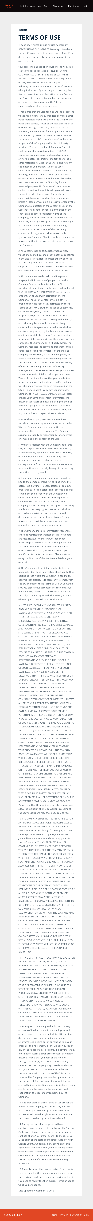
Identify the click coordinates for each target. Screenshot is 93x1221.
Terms (53, 1214)
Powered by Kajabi (79, 1214)
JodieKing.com (27, 6)
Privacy (64, 1214)
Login (85, 6)
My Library (73, 6)
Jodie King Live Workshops (51, 6)
